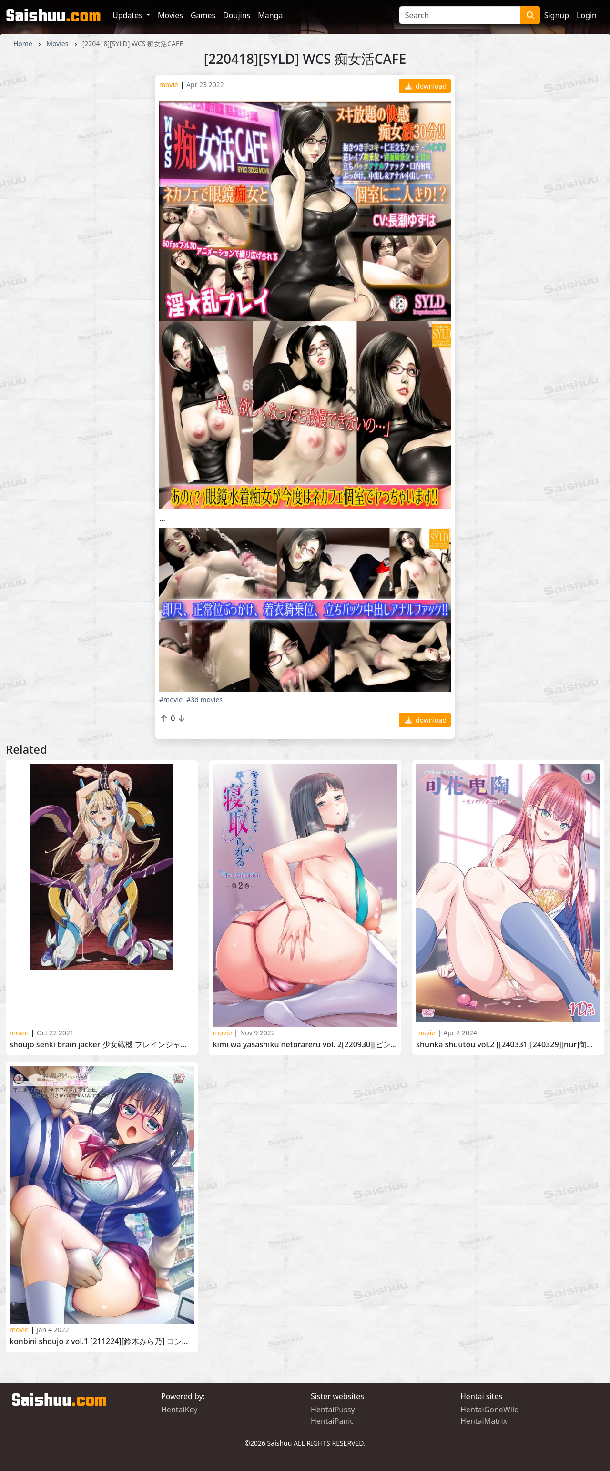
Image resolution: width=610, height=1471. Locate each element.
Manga (270, 15)
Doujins (236, 15)
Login (587, 15)
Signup (556, 15)
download (426, 86)
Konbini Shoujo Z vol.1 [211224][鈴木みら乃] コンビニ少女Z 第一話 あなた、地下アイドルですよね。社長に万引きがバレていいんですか (102, 1341)
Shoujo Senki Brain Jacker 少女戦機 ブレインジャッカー (102, 1044)
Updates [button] (128, 15)
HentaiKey (179, 1409)
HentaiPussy (333, 1409)
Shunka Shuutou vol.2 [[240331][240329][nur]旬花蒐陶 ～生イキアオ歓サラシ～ (508, 1044)
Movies (170, 15)
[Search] (459, 15)
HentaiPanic (332, 1421)
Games (203, 15)
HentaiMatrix (483, 1421)
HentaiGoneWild (489, 1409)
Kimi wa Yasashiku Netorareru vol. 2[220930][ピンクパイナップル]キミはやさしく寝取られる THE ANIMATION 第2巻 (305, 1044)
